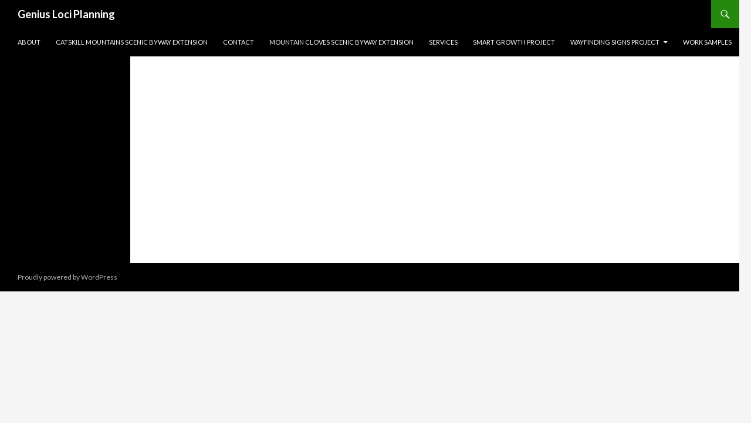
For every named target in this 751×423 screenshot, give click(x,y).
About (29, 42)
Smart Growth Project (514, 42)
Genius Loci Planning (66, 14)
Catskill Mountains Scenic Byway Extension (132, 42)
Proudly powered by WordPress (67, 277)
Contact (238, 42)
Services (443, 42)
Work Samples (707, 42)
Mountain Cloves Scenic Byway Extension (341, 42)
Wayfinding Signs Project (614, 42)
